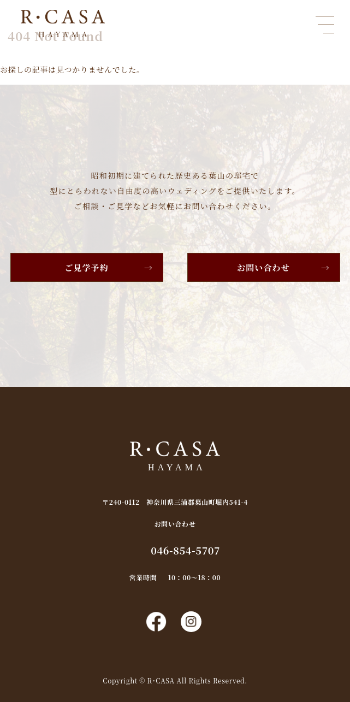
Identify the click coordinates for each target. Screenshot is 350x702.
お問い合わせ (263, 267)
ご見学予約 (86, 267)
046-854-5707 (185, 550)
